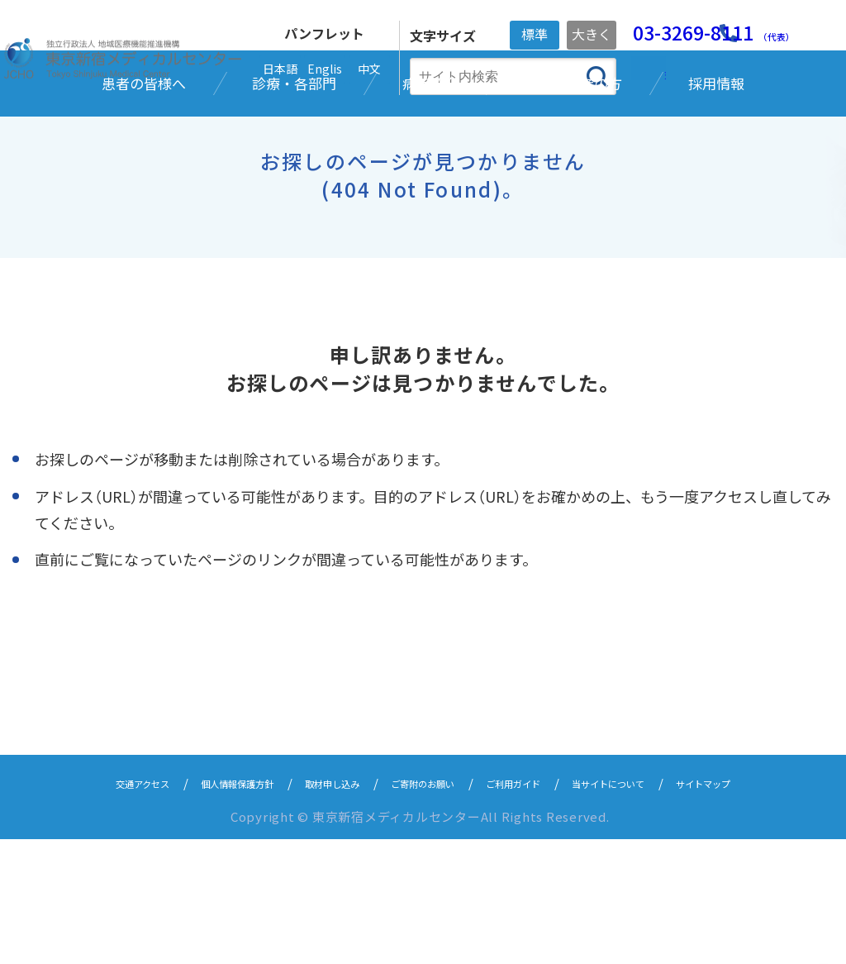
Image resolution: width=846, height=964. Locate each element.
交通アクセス (75, 907)
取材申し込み (310, 907)
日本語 (280, 68)
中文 (369, 68)
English (324, 72)
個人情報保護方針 (192, 907)
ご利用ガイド (534, 907)
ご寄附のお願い (422, 907)
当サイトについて (652, 907)
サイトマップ (771, 907)
